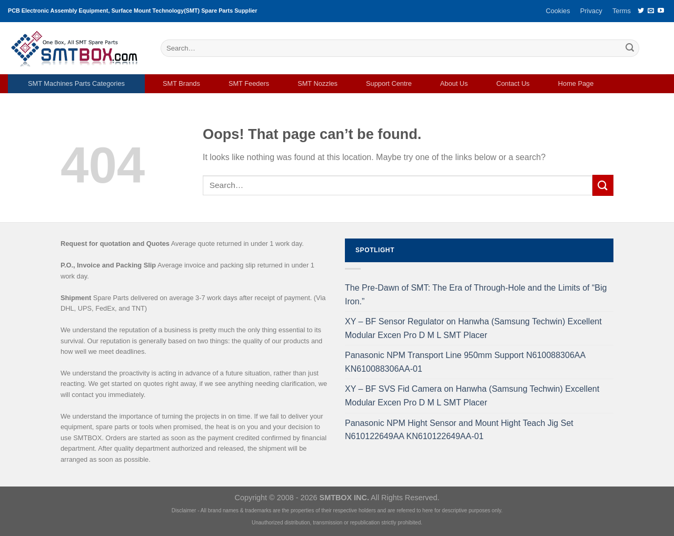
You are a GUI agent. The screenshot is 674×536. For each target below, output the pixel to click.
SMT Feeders (249, 83)
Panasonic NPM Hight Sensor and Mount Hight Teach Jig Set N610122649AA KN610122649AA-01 (459, 430)
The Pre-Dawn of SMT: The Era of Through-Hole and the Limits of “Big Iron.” (476, 294)
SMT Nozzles (318, 83)
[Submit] (630, 48)
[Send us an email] (651, 11)
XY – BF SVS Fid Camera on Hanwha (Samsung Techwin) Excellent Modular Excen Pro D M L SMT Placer (472, 395)
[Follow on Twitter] (641, 11)
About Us (454, 83)
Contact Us (512, 83)
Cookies (558, 11)
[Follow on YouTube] (661, 11)
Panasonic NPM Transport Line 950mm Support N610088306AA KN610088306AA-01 (465, 362)
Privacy (591, 11)
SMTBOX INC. (344, 497)
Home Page (576, 83)
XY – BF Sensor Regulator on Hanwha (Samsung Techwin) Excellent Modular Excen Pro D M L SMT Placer (473, 328)
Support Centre (389, 83)
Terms (621, 11)
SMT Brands (181, 83)
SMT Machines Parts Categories (76, 83)
